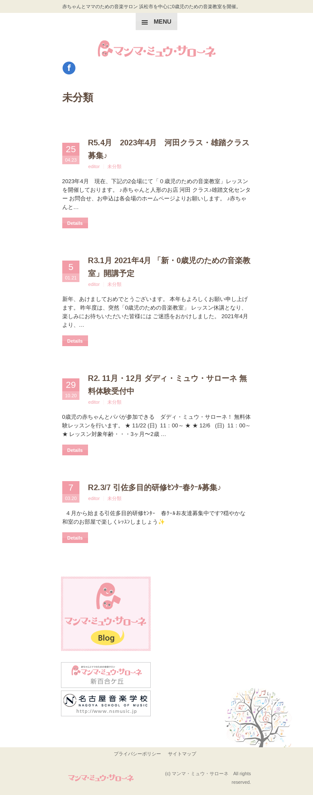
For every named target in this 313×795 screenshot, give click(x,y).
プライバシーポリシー (137, 753)
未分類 (114, 166)
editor (94, 166)
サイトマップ (182, 753)
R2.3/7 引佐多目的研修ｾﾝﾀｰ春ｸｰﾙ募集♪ (154, 487)
